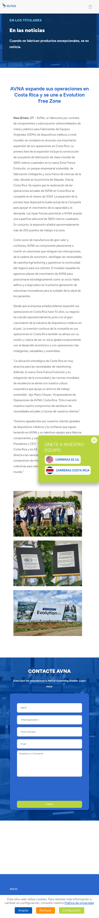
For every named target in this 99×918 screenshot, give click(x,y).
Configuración (71, 910)
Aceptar (23, 910)
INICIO (14, 889)
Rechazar (45, 910)
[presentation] (48, 788)
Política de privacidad (79, 903)
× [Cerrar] (94, 440)
